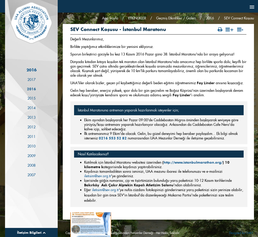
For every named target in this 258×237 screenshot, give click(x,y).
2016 (31, 89)
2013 (31, 117)
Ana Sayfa (110, 18)
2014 (31, 108)
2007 (31, 175)
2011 (31, 137)
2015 (31, 98)
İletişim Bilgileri (31, 232)
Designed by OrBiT (241, 233)
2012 (31, 127)
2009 (31, 156)
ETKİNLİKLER (137, 18)
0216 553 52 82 (113, 138)
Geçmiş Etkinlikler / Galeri (176, 18)
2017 (31, 80)
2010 (31, 146)
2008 (31, 165)
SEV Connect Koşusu (239, 18)
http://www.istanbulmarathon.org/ (193, 162)
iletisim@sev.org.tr (97, 176)
